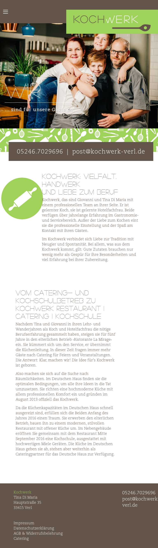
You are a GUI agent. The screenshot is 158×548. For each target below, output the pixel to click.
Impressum (24, 523)
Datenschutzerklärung (34, 528)
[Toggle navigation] (5, 12)
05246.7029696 (139, 493)
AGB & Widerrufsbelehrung (38, 533)
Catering (21, 539)
